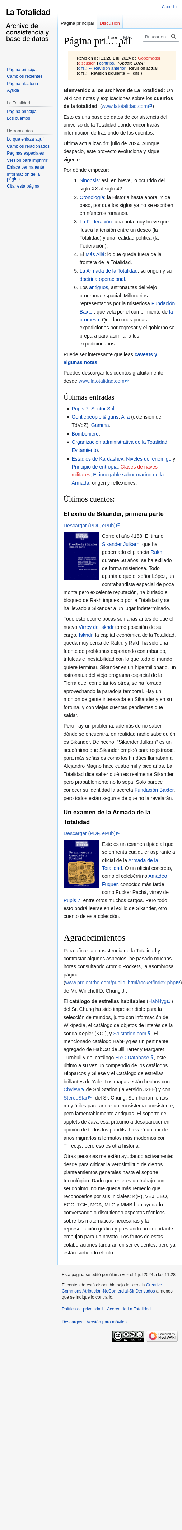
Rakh (156, 552)
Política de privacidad (82, 1309)
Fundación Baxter (154, 790)
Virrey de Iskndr (96, 627)
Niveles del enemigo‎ (148, 459)
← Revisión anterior (106, 68)
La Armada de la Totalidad (109, 271)
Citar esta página (23, 186)
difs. (82, 68)
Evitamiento (84, 450)
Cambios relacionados (28, 146)
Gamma (100, 425)
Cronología (92, 197)
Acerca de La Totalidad (129, 1309)
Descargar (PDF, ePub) (90, 525)
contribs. (107, 63)
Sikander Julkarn (120, 544)
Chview (72, 1089)
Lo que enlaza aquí (25, 139)
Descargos (72, 1321)
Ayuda (13, 90)
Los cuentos (18, 118)
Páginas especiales (25, 153)
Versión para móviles (106, 1321)
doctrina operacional (102, 279)
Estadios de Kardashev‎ (97, 459)
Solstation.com (129, 1033)
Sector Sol (103, 408)
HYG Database (132, 1057)
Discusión (110, 23)
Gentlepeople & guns (94, 417)
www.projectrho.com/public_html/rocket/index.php (120, 982)
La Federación (96, 222)
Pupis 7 (79, 408)
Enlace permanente (25, 167)
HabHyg (158, 1001)
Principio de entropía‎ (94, 467)
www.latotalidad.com (125, 106)
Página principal (77, 23)
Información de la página (23, 177)
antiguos (98, 287)
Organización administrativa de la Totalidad (119, 442)
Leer (108, 37)
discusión (87, 63)
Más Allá (94, 254)
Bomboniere (85, 434)
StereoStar (76, 1098)
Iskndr (85, 635)
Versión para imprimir (27, 160)
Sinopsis (89, 180)
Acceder (170, 6)
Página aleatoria (22, 83)
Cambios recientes (24, 76)
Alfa (125, 417)
